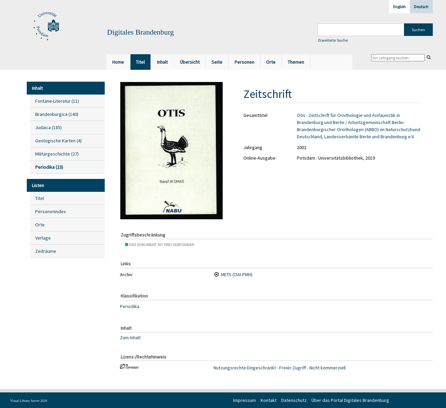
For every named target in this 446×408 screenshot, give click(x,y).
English (399, 6)
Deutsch (421, 6)
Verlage (43, 238)
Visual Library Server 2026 (28, 401)
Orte (40, 225)
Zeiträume (45, 251)
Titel (39, 198)
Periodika (129, 306)
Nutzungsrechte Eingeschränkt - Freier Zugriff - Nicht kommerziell (280, 368)
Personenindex (50, 211)
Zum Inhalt (130, 337)
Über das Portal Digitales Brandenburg (350, 400)
